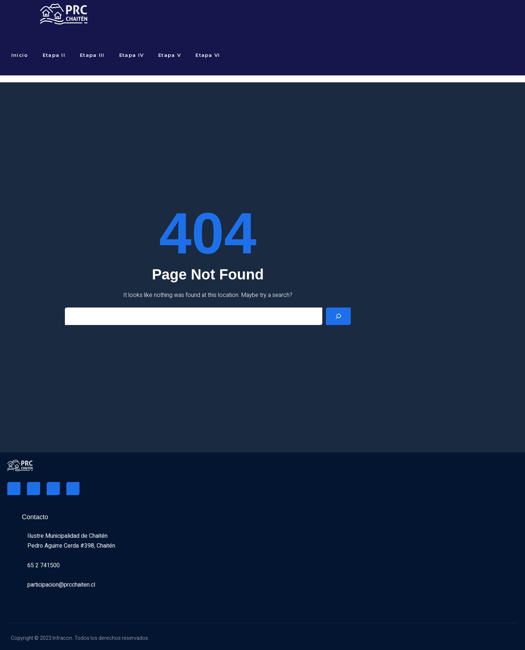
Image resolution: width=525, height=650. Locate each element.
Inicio (19, 55)
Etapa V (169, 55)
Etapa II (54, 55)
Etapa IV (131, 55)
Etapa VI (207, 55)
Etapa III (92, 55)
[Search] (338, 316)
